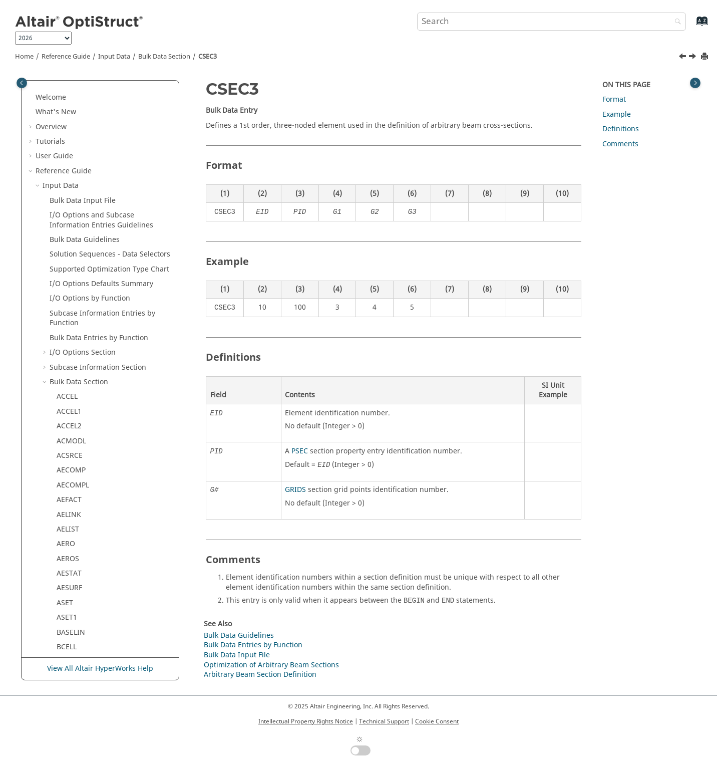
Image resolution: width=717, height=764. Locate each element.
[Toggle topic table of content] (695, 83)
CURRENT (73, 472)
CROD (66, 163)
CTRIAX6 (71, 443)
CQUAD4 (71, 119)
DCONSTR (73, 620)
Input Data (114, 56)
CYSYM (68, 561)
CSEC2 (67, 193)
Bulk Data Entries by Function (253, 645)
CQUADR (71, 149)
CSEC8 (67, 251)
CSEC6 (67, 237)
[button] (53, 90)
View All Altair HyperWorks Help (100, 668)
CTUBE (68, 458)
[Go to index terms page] (691, 26)
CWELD (68, 502)
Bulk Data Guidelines (239, 635)
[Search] (675, 22)
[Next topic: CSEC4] (693, 58)
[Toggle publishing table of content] (22, 83)
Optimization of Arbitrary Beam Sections (271, 665)
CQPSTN (70, 90)
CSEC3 (207, 56)
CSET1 (67, 281)
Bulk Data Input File (237, 655)
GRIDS (295, 489)
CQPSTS (70, 104)
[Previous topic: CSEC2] (683, 58)
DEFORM (71, 649)
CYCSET (69, 532)
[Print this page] (705, 57)
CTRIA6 (69, 414)
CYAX (65, 517)
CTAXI (66, 325)
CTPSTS (69, 384)
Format (614, 99)
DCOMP (69, 590)
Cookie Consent (437, 721)
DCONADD (74, 605)
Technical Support (384, 721)
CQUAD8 (71, 134)
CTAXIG (69, 340)
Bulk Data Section (164, 56)
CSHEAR (70, 296)
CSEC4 (67, 222)
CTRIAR (69, 428)
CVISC (66, 487)
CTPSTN (70, 369)
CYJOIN (69, 546)
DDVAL (68, 634)
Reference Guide (66, 56)
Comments (620, 144)
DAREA (68, 576)
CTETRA (69, 355)
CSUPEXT (71, 311)
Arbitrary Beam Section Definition (260, 674)
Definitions (620, 129)
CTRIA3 (69, 399)
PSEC (299, 451)
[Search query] (551, 22)
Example (616, 114)
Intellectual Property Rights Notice (305, 721)
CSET (65, 267)
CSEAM (68, 178)
